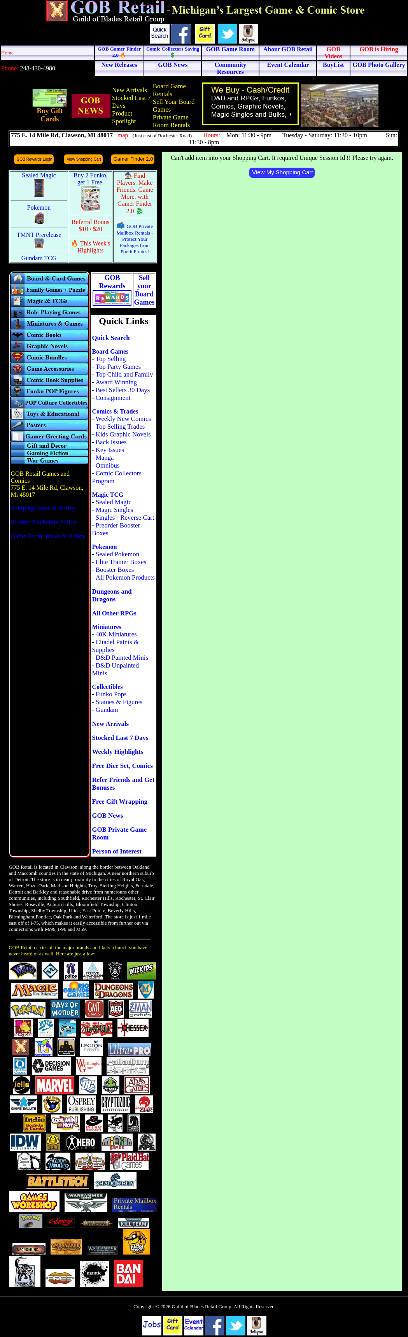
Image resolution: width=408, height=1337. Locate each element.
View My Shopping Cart (282, 172)
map (122, 135)
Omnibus (108, 465)
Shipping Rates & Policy (43, 508)
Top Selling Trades (120, 426)
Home (7, 53)
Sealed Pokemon (117, 554)
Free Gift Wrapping (119, 801)
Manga (105, 457)
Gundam (107, 709)
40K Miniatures (116, 634)
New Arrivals (129, 90)
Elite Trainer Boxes (121, 562)
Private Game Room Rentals (171, 121)
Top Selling (111, 359)
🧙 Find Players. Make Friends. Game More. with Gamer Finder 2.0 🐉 (134, 193)
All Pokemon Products (125, 577)
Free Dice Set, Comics (122, 765)
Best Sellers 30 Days (123, 390)
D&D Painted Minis (122, 657)
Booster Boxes (115, 569)
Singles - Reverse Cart (125, 517)
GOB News (107, 815)
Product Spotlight (124, 117)
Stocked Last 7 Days (120, 737)
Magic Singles (114, 509)
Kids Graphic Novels (123, 434)
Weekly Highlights (117, 751)
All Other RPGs (114, 613)
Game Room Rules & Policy (48, 536)
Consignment (113, 397)
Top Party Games (118, 366)
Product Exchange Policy (44, 522)
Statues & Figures (119, 702)
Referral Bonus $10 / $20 (90, 225)
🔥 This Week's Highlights (90, 247)
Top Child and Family (124, 374)
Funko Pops (111, 694)
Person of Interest (116, 851)
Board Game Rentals (169, 90)
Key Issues (110, 450)
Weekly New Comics (123, 418)
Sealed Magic (113, 502)
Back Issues (111, 442)
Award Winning (116, 382)
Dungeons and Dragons (111, 595)
